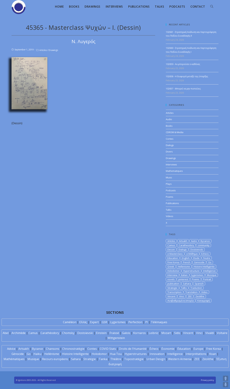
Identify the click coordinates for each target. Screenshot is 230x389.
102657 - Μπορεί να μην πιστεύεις (183, 88)
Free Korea (173, 262)
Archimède (19, 333)
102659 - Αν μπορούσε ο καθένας (183, 64)
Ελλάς (83, 322)
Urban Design (155, 359)
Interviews (171, 164)
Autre (194, 241)
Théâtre (115, 359)
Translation (191, 292)
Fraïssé (114, 333)
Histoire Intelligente (204, 266)
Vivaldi (209, 333)
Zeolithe (199, 296)
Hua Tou (116, 354)
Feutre (206, 258)
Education (172, 258)
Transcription (174, 292)
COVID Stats (108, 349)
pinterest (183, 279)
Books (169, 125)
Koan (212, 354)
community (203, 245)
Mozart (166, 333)
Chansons (52, 349)
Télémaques (159, 322)
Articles (43, 50)
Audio (169, 119)
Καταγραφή (203, 300)
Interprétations (196, 354)
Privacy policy (207, 380)
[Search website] (212, 6)
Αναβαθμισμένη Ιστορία (180, 300)
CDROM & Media (174, 132)
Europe (198, 349)
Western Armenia (179, 359)
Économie (167, 349)
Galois (126, 333)
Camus (171, 245)
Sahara (187, 283)
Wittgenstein (116, 338)
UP (225, 378)
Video (204, 292)
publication (173, 283)
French (186, 262)
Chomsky (68, 333)
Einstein (101, 333)
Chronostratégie (73, 349)
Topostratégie (133, 359)
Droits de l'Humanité (132, 349)
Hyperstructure (191, 270)
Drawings (53, 50)
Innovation (157, 354)
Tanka (103, 359)
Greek (170, 266)
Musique (211, 275)
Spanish (199, 283)
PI (146, 322)
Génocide (18, 354)
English (186, 258)
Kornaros (139, 333)
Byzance (205, 241)
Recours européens (55, 359)
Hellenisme (184, 266)
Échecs (153, 349)
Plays (169, 183)
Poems (169, 196)
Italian (184, 275)
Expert (94, 322)
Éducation (183, 349)
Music (169, 177)
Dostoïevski (85, 333)
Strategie (172, 287)
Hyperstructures (136, 354)
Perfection (135, 322)
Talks (168, 209)
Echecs (205, 253)
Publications (172, 203)
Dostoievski (196, 249)
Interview (172, 275)
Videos (169, 216)
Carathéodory (50, 333)
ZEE (190, 296)
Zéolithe (207, 359)
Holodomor (173, 270)
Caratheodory (186, 245)
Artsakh (183, 241)
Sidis (177, 333)
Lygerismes (117, 322)
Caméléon (69, 322)
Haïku (37, 354)
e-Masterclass (175, 253)
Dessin (171, 249)
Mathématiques (14, 359)
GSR (104, 322)
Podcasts (171, 190)
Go (209, 262)
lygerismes (197, 275)
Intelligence (209, 270)
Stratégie (90, 359)
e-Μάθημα (192, 253)
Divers (169, 151)
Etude (196, 258)
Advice (11, 349)
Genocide (199, 262)
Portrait (207, 279)
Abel (6, 333)
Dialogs (170, 145)
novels (171, 279)
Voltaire (222, 333)
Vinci (181, 296)
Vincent (171, 296)
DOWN (225, 384)
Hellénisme (51, 354)
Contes (169, 138)
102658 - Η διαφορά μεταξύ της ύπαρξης (187, 76)
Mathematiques (174, 170)
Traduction (196, 287)
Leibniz (153, 333)
